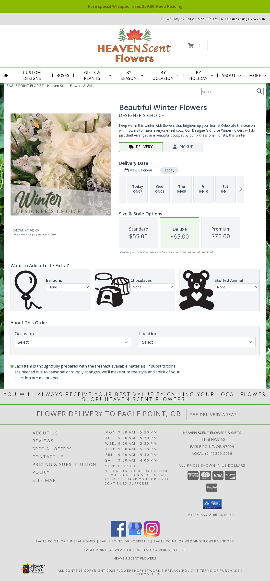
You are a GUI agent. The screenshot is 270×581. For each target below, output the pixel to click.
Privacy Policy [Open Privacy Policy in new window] (180, 570)
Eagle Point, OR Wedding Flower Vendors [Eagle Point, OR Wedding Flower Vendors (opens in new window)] (194, 541)
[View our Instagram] (152, 535)
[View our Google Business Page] (135, 535)
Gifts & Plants (98, 75)
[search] (259, 91)
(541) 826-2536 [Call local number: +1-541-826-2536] (251, 18)
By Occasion (167, 75)
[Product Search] (228, 91)
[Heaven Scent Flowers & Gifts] (135, 44)
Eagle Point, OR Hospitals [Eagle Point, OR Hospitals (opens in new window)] (125, 541)
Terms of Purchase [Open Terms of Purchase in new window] (220, 570)
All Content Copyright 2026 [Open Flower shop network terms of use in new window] (87, 570)
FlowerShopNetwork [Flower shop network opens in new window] (139, 570)
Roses (63, 75)
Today (169, 170)
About (232, 75)
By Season (132, 75)
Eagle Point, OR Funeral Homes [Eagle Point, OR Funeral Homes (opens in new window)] (66, 541)
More (258, 75)
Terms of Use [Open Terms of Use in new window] (150, 573)
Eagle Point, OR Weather (107, 549)
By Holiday (201, 75)
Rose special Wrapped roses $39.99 (135, 6)
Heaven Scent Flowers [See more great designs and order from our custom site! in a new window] (135, 558)
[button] (195, 45)
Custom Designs (32, 75)
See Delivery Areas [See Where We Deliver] (213, 414)
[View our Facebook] (118, 535)
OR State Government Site (160, 549)
